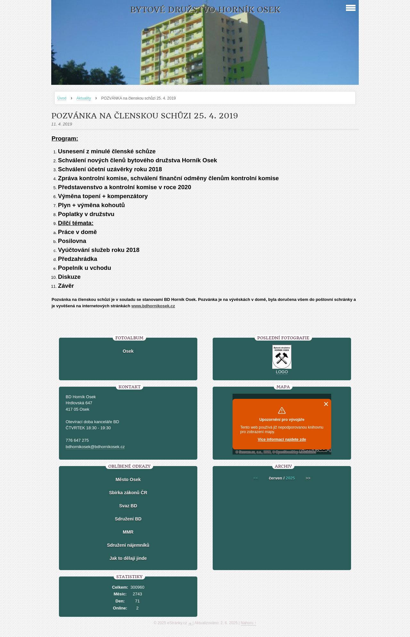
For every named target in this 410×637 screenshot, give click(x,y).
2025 (290, 478)
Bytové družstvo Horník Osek (205, 10)
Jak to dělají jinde (128, 558)
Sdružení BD (128, 518)
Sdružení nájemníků (128, 545)
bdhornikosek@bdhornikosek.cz (95, 446)
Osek (128, 351)
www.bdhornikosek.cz (153, 305)
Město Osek (128, 479)
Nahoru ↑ (249, 623)
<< (255, 478)
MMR (128, 532)
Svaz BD (128, 505)
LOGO (282, 371)
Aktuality (84, 98)
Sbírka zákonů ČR (128, 492)
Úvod (61, 98)
